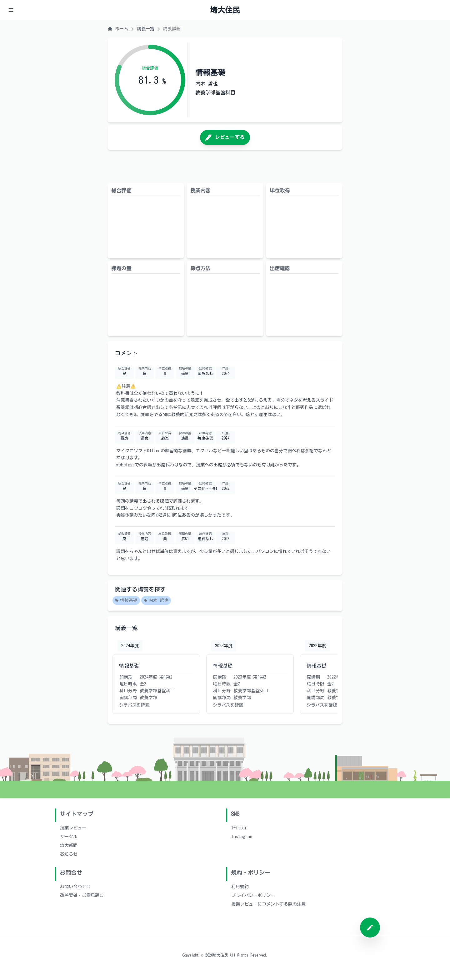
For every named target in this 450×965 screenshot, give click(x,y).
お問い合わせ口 (75, 886)
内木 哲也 (156, 600)
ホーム (118, 28)
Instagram (241, 836)
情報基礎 (126, 600)
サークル (69, 836)
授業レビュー (73, 828)
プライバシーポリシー (253, 895)
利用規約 (240, 886)
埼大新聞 (69, 845)
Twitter (239, 828)
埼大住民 (225, 10)
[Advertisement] (225, 166)
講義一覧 (145, 29)
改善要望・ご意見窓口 (82, 895)
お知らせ (69, 854)
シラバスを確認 (134, 705)
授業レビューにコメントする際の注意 (268, 904)
